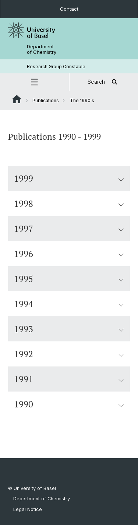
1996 (69, 253)
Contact (69, 9)
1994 (69, 304)
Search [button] (104, 82)
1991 (69, 379)
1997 (69, 228)
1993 (69, 329)
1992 (69, 354)
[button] (34, 82)
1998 (69, 203)
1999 (69, 178)
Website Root (17, 99)
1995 (69, 279)
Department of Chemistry (41, 49)
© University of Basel (32, 488)
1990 (69, 404)
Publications (45, 100)
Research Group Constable (56, 66)
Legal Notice (27, 509)
